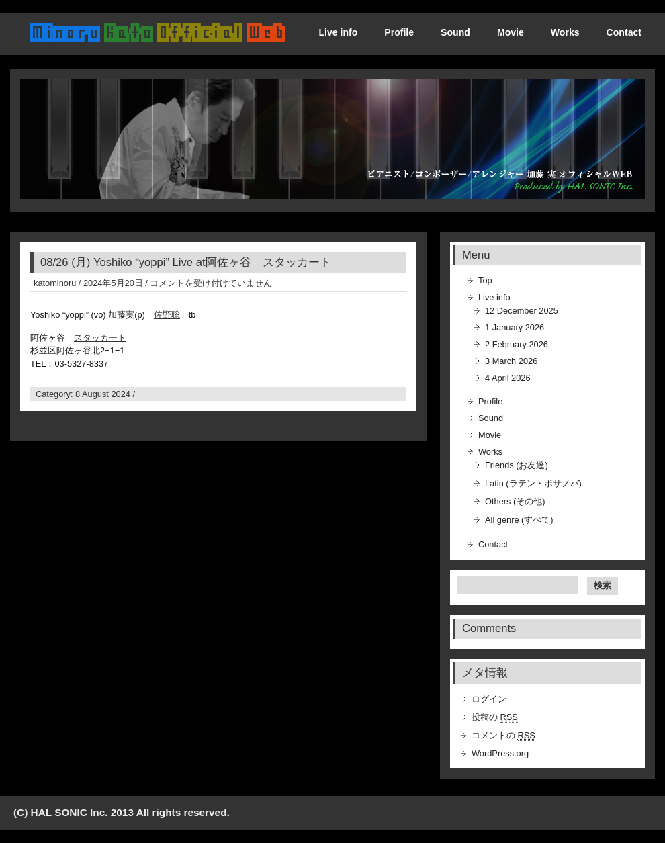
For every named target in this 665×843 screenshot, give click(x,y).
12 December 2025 (521, 311)
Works (565, 32)
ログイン (489, 699)
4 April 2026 (508, 378)
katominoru (55, 283)
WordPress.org (500, 753)
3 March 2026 (511, 361)
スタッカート (100, 337)
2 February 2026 (516, 344)
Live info (337, 32)
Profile (399, 32)
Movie (510, 32)
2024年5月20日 (113, 283)
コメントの (503, 735)
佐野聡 (167, 315)
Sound (455, 32)
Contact (624, 32)
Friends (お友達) (516, 465)
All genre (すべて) (519, 520)
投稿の (495, 717)
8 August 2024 (102, 394)
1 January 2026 (514, 327)
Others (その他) (515, 501)
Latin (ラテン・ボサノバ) (533, 483)
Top (485, 280)
